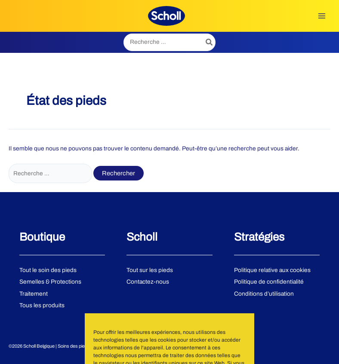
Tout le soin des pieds (48, 270)
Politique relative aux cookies (272, 270)
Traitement (33, 294)
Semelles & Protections (50, 281)
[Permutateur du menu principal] (322, 15)
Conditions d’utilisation (264, 294)
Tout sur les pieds (149, 270)
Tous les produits (42, 305)
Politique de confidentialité (269, 281)
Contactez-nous (147, 281)
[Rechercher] (209, 42)
